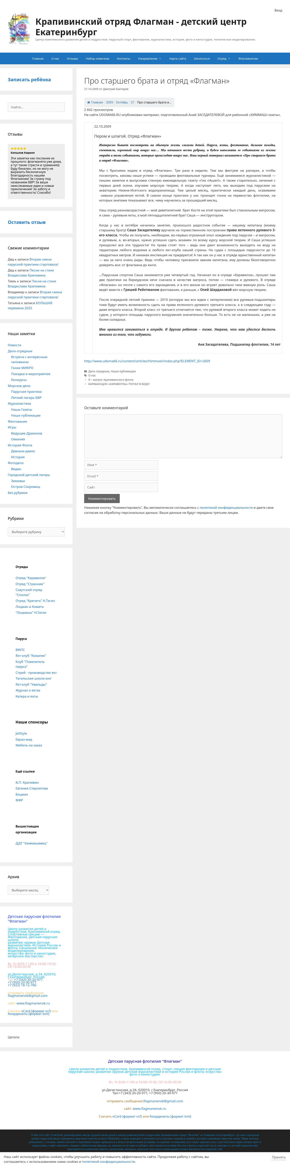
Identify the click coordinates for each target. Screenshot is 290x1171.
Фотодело (16, 463)
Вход (278, 10)
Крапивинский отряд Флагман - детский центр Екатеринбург (141, 26)
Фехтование (17, 421)
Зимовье (18, 481)
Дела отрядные (98, 371)
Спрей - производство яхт (36, 672)
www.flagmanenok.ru (33, 1003)
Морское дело (19, 385)
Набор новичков (97, 58)
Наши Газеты (21, 409)
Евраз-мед (24, 739)
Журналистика (19, 403)
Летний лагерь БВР (26, 397)
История (18, 457)
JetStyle (21, 733)
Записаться (202, 58)
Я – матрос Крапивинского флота (110, 380)
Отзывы (72, 58)
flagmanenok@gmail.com (27, 995)
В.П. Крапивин (27, 782)
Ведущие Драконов (26, 433)
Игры (12, 427)
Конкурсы (19, 379)
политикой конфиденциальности (226, 507)
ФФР (19, 800)
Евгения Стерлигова (32, 788)
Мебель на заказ (29, 745)
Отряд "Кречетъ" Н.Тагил (35, 600)
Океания (18, 439)
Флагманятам (248, 58)
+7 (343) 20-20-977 (28, 979)
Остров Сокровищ (25, 486)
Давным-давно (23, 451)
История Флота (20, 445)
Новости (14, 345)
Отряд (226, 58)
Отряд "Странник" (30, 584)
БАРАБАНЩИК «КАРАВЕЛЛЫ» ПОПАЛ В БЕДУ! (119, 384)
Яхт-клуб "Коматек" (31, 655)
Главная (38, 58)
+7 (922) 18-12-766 (22, 985)
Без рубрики (18, 492)
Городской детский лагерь (29, 474)
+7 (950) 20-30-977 (22, 982)
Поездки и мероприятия (30, 374)
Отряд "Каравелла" (31, 578)
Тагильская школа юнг (34, 678)
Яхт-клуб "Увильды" (31, 684)
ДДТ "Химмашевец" (31, 843)
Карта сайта (177, 58)
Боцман (22, 794)
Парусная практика (26, 391)
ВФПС (20, 649)
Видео (16, 469)
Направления (151, 58)
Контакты (123, 58)
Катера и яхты (27, 696)
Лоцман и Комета (30, 606)
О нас (55, 58)
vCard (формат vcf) (36, 1011)
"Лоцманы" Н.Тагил (31, 612)
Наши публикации (123, 371)
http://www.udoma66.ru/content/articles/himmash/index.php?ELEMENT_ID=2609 (147, 361)
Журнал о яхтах (28, 690)
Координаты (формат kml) (28, 1013)
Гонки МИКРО (22, 368)
